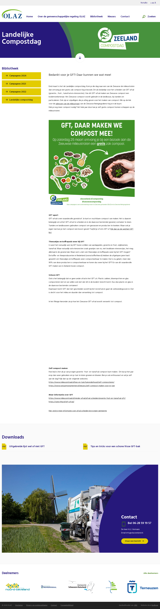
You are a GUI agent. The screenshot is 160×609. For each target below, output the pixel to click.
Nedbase (155, 605)
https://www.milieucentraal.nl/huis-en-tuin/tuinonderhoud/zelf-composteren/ (81, 382)
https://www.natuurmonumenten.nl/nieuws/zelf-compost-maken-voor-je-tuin (82, 385)
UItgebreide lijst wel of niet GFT (27, 446)
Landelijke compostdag (21, 100)
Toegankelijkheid (66, 605)
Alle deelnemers (150, 573)
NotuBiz (144, 2)
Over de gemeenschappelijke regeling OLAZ (61, 17)
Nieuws (112, 17)
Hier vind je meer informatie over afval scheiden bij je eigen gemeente (78, 411)
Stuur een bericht (133, 541)
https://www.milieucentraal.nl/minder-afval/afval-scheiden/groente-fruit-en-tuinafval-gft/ (87, 398)
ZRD (135, 605)
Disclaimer (19, 605)
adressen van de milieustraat (68, 103)
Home (29, 17)
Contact (125, 17)
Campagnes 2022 (17, 92)
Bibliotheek (96, 17)
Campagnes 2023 (17, 84)
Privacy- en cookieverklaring (36, 605)
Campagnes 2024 (17, 76)
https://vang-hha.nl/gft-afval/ (61, 401)
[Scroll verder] (80, 58)
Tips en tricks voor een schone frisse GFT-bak (115, 446)
